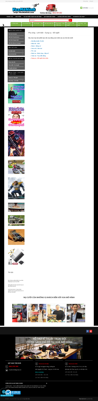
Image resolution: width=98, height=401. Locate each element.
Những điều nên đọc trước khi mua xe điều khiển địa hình (16, 285)
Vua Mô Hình (89, 399)
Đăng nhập (85, 1)
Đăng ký (91, 1)
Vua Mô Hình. (26, 399)
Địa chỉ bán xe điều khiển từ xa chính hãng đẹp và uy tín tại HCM (15, 281)
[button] (26, 384)
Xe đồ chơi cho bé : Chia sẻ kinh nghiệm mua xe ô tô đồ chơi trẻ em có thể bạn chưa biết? (16, 291)
